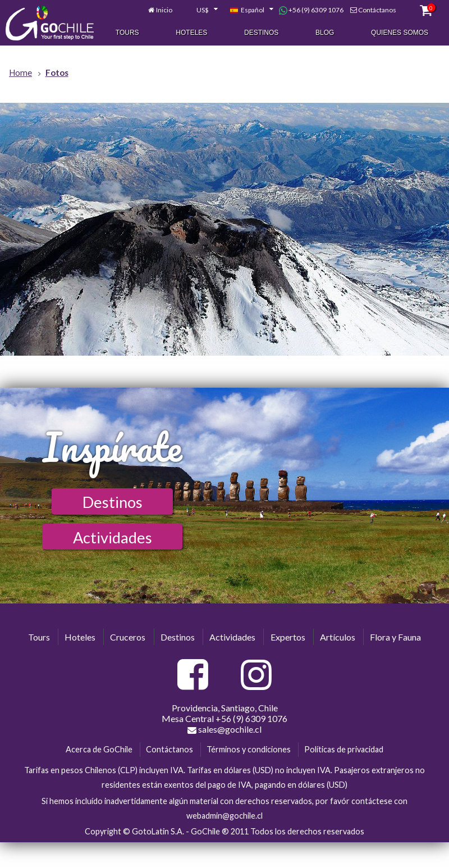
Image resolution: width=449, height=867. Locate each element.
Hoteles (191, 33)
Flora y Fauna (395, 637)
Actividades (112, 537)
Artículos (337, 637)
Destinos (261, 33)
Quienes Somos (399, 33)
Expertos (288, 637)
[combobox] (201, 11)
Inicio (164, 10)
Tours (127, 33)
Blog (324, 33)
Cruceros (127, 637)
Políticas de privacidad (343, 749)
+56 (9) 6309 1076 (311, 10)
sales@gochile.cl (224, 729)
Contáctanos (377, 10)
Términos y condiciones (249, 749)
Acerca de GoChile (99, 749)
